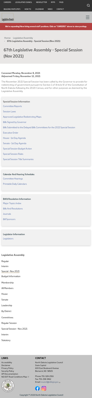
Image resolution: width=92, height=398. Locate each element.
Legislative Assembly (23, 38)
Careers (7, 2)
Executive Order (10, 132)
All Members (7, 288)
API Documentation (9, 374)
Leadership (6, 305)
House (4, 294)
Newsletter (41, 2)
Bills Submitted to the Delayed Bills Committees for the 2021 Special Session (39, 127)
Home (7, 38)
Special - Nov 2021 (10, 271)
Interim (4, 266)
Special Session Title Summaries (18, 159)
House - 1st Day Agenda (14, 138)
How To (28, 9)
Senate (4, 299)
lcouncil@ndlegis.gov (50, 382)
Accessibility (6, 362)
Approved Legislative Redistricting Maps (22, 116)
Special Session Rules (13, 154)
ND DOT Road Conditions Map (15, 376)
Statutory (5, 340)
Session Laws (9, 111)
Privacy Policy (7, 368)
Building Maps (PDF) (12, 9)
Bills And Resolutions (13, 208)
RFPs (53, 2)
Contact (60, 9)
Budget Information (10, 276)
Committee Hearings (13, 178)
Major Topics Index (12, 203)
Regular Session (9, 323)
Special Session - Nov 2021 (14, 328)
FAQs (61, 2)
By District (6, 311)
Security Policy (7, 371)
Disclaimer (5, 365)
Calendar (39, 9)
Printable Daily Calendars (15, 184)
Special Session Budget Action (17, 148)
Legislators (8, 238)
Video (50, 9)
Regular (5, 261)
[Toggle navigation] (86, 17)
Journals (7, 214)
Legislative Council (23, 2)
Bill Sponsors (9, 219)
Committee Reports (12, 106)
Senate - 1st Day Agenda (14, 143)
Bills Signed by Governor (14, 122)
